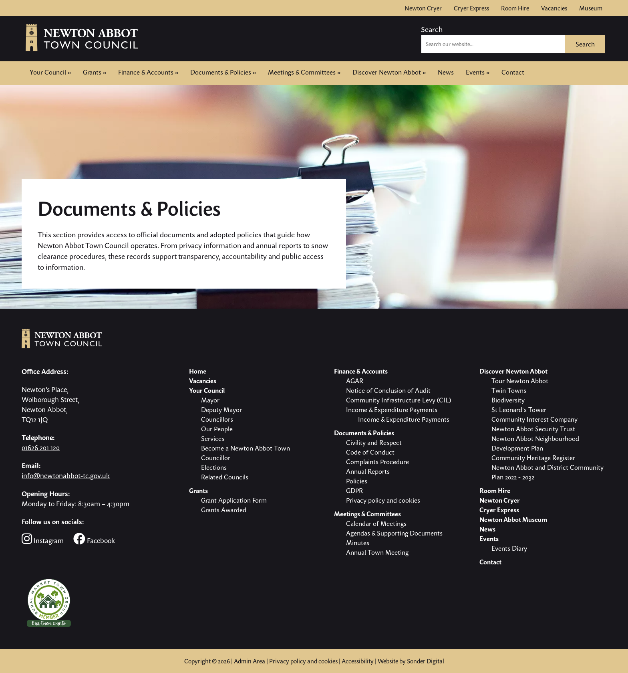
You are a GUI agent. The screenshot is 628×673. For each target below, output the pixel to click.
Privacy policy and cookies (303, 661)
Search (432, 29)
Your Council (50, 72)
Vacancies (554, 8)
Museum (590, 8)
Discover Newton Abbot (389, 72)
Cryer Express (471, 8)
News (446, 72)
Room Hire (515, 8)
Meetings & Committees (304, 72)
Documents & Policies (223, 72)
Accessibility (358, 661)
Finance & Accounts (148, 72)
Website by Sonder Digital (411, 661)
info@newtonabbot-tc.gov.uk (66, 475)
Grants (94, 72)
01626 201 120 (41, 447)
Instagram (43, 539)
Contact (512, 71)
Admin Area (249, 661)
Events (477, 72)
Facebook (94, 539)
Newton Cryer (423, 8)
